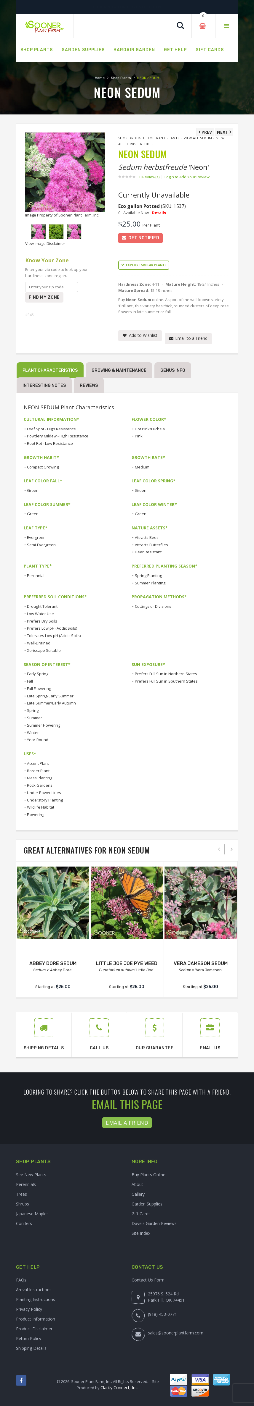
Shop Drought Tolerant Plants (149, 138)
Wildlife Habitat (40, 807)
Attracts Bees (147, 537)
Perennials (26, 1184)
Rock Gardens (39, 785)
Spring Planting (148, 575)
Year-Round (37, 739)
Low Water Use (40, 613)
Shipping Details (31, 1348)
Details (159, 212)
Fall (30, 681)
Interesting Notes (44, 385)
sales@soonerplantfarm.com (175, 1333)
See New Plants (31, 1174)
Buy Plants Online (148, 1174)
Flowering (35, 814)
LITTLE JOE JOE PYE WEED (126, 963)
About (137, 1184)
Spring (33, 710)
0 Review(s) (151, 177)
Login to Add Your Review (187, 177)
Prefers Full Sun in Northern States (166, 673)
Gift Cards (141, 1213)
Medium (142, 467)
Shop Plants (121, 78)
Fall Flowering (39, 688)
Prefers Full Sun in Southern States (166, 681)
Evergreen (36, 537)
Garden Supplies (147, 1204)
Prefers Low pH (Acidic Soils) (52, 628)
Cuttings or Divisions (153, 606)
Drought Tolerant (42, 606)
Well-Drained (38, 643)
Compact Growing (43, 467)
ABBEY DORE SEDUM (52, 963)
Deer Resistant (148, 552)
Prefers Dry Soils (42, 621)
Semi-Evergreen (41, 544)
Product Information (35, 1319)
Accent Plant (38, 763)
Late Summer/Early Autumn (51, 703)
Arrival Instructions (34, 1289)
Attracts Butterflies (151, 544)
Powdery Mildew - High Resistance (57, 436)
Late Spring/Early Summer (50, 696)
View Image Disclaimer (45, 243)
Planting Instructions (35, 1299)
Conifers (24, 1223)
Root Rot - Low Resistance (50, 443)
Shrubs (22, 1204)
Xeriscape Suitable (44, 650)
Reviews (89, 385)
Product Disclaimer (34, 1328)
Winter (33, 732)
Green (33, 490)
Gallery (138, 1194)
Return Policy (28, 1338)
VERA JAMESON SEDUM (201, 963)
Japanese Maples (32, 1213)
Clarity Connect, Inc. (119, 1387)
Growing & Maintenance (119, 370)
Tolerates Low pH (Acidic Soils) (54, 635)
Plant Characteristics (50, 370)
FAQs (21, 1280)
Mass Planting (39, 777)
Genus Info (172, 370)
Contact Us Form (148, 1280)
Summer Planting (150, 583)
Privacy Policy (29, 1309)
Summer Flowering (43, 725)
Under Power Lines (44, 792)
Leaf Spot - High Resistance (51, 429)
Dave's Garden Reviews (154, 1223)
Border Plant (38, 770)
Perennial (35, 575)
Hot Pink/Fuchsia (150, 429)
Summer (34, 717)
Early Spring (37, 673)
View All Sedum (198, 138)
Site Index (141, 1233)
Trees (21, 1194)
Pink (139, 436)
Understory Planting (45, 800)
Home (100, 78)
